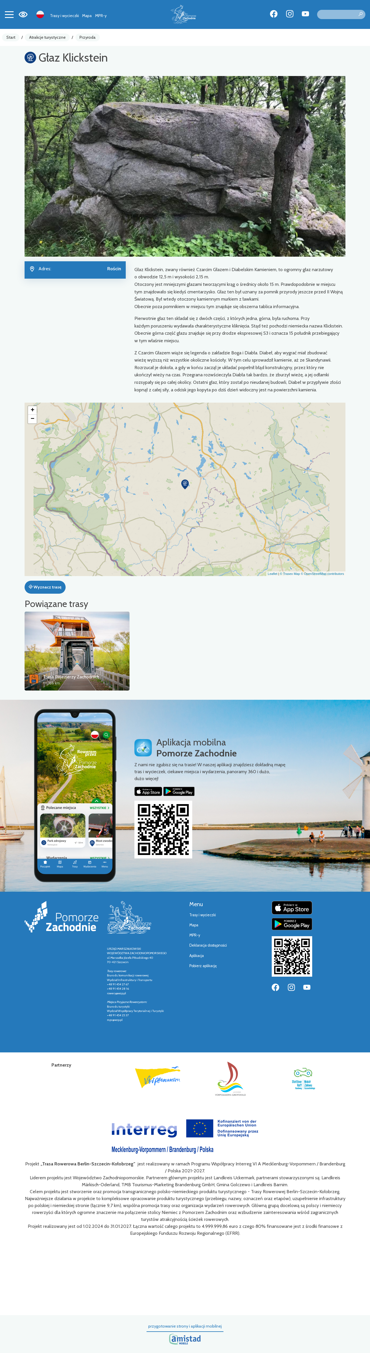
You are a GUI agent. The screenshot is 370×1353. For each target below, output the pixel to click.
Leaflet (272, 573)
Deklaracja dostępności (208, 945)
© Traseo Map (290, 573)
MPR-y (101, 15)
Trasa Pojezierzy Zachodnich (71, 677)
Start (10, 37)
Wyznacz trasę (45, 587)
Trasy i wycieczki (64, 15)
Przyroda (87, 37)
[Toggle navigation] (9, 14)
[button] (185, 484)
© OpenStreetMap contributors (322, 573)
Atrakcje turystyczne (47, 37)
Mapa (87, 15)
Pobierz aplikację (203, 966)
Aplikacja (196, 956)
